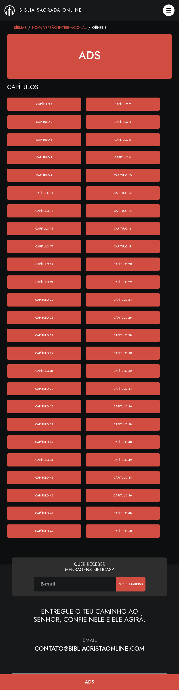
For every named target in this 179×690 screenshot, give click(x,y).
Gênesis (99, 27)
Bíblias (20, 27)
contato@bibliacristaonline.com (90, 648)
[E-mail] (75, 584)
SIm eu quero (131, 584)
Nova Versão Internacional (59, 27)
